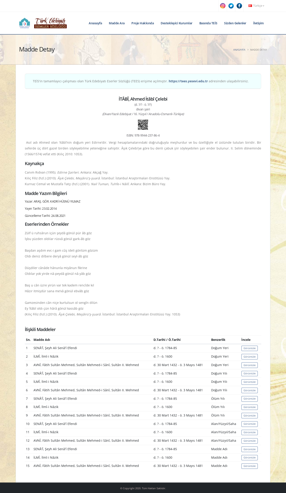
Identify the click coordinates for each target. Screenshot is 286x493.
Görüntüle (250, 348)
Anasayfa (95, 23)
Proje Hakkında (142, 23)
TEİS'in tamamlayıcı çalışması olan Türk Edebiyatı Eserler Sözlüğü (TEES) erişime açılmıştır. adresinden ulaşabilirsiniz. (141, 81)
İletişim (258, 23)
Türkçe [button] (256, 6)
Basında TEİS (208, 23)
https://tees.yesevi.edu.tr (188, 81)
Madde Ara (117, 23)
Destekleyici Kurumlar (176, 23)
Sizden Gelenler (235, 23)
